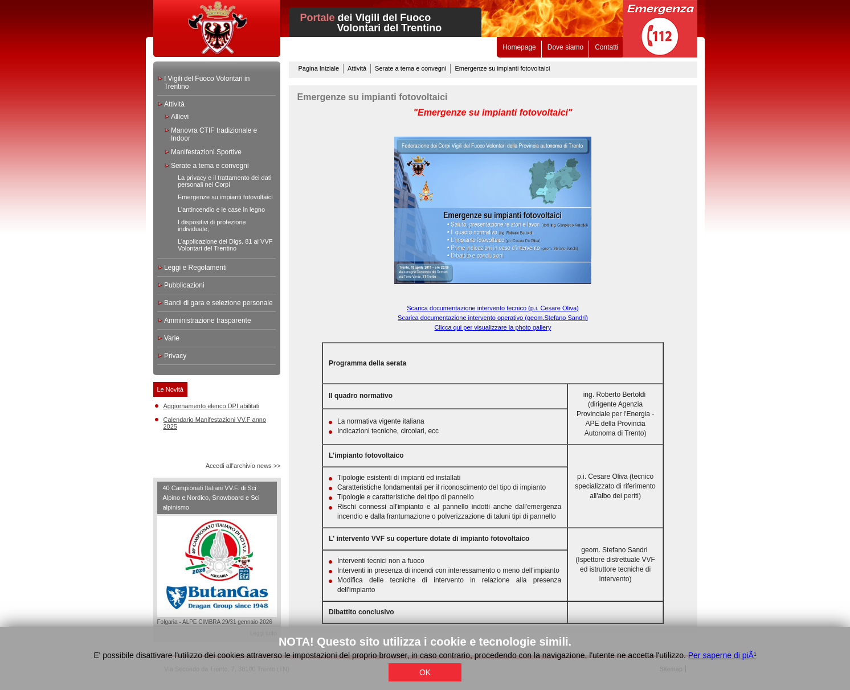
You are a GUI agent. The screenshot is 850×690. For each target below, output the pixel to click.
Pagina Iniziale (319, 68)
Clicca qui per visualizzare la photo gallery (493, 327)
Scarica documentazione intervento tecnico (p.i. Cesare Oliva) (492, 308)
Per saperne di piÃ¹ (722, 655)
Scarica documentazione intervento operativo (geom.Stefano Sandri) (493, 317)
